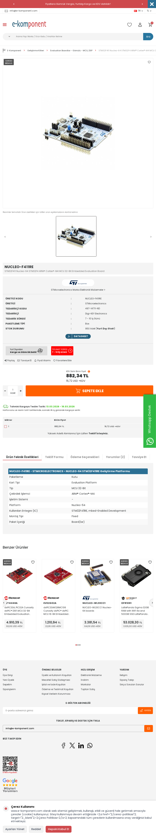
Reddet (36, 829)
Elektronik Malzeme (91, 675)
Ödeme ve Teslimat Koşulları (57, 689)
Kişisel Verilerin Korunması (56, 693)
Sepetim (7, 684)
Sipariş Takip (127, 679)
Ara (148, 36)
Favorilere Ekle (62, 360)
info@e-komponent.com (21, 10)
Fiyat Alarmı (42, 360)
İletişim (123, 675)
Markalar (86, 684)
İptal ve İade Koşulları (53, 684)
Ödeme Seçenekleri (84, 457)
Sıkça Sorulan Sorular (132, 684)
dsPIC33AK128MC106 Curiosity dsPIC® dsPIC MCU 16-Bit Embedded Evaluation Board (56, 611)
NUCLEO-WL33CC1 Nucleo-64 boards (97, 609)
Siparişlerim (9, 689)
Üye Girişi (8, 675)
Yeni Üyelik (8, 679)
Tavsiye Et (24, 360)
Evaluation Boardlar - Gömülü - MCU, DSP (71, 50)
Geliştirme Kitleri (35, 50)
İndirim (85, 679)
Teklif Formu (54, 457)
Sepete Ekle (89, 390)
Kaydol (145, 710)
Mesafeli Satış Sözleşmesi (56, 679)
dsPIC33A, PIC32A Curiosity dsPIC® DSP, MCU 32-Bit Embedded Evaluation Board (19, 611)
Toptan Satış (88, 689)
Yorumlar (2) (115, 457)
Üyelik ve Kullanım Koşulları (56, 675)
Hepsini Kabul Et (58, 829)
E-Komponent (12, 50)
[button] (14, 4)
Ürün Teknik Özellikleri (22, 457)
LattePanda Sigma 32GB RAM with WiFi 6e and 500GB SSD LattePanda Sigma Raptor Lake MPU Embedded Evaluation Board (135, 611)
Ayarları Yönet (14, 829)
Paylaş (10, 360)
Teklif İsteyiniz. (98, 433)
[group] (78, 133)
